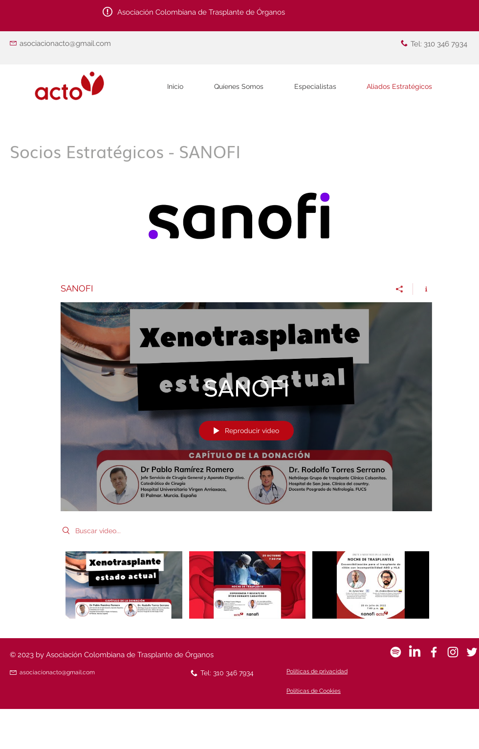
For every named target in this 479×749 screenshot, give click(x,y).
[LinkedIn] (415, 652)
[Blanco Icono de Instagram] (453, 652)
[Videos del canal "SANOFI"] (246, 587)
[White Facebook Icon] (434, 652)
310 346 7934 (445, 44)
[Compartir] (399, 289)
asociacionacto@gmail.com (65, 43)
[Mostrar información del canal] (422, 289)
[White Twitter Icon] (472, 652)
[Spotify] (396, 652)
